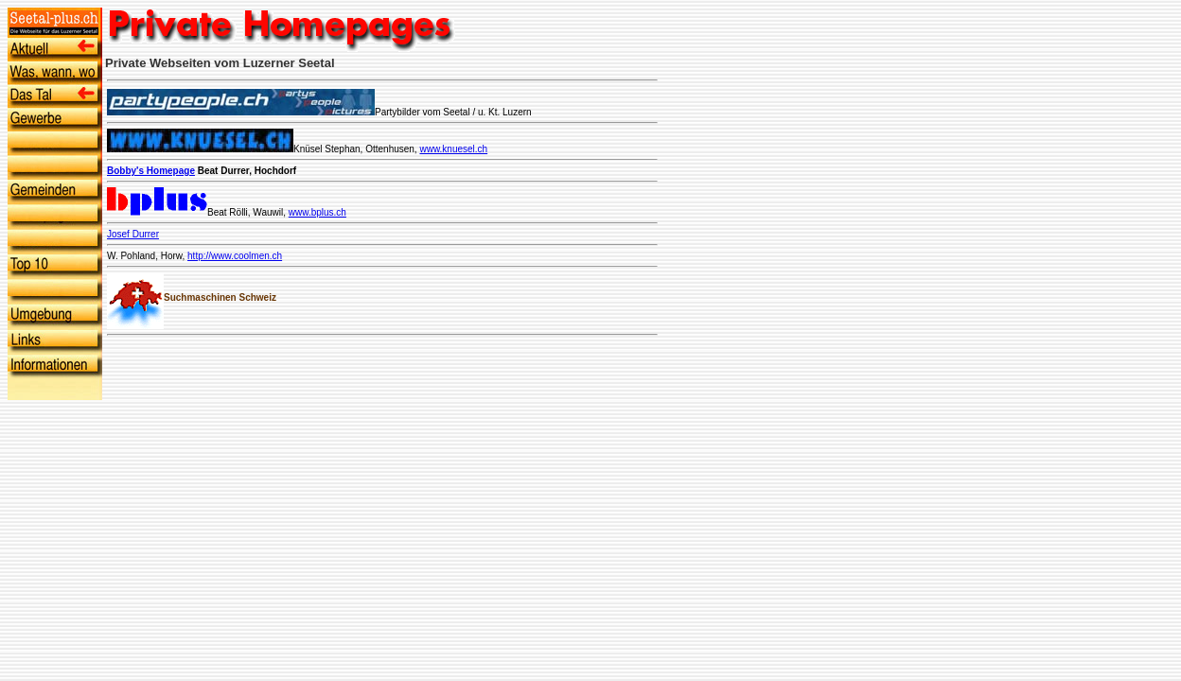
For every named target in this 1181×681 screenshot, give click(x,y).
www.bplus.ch (317, 212)
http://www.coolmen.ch (234, 256)
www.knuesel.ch (453, 149)
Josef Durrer (133, 234)
